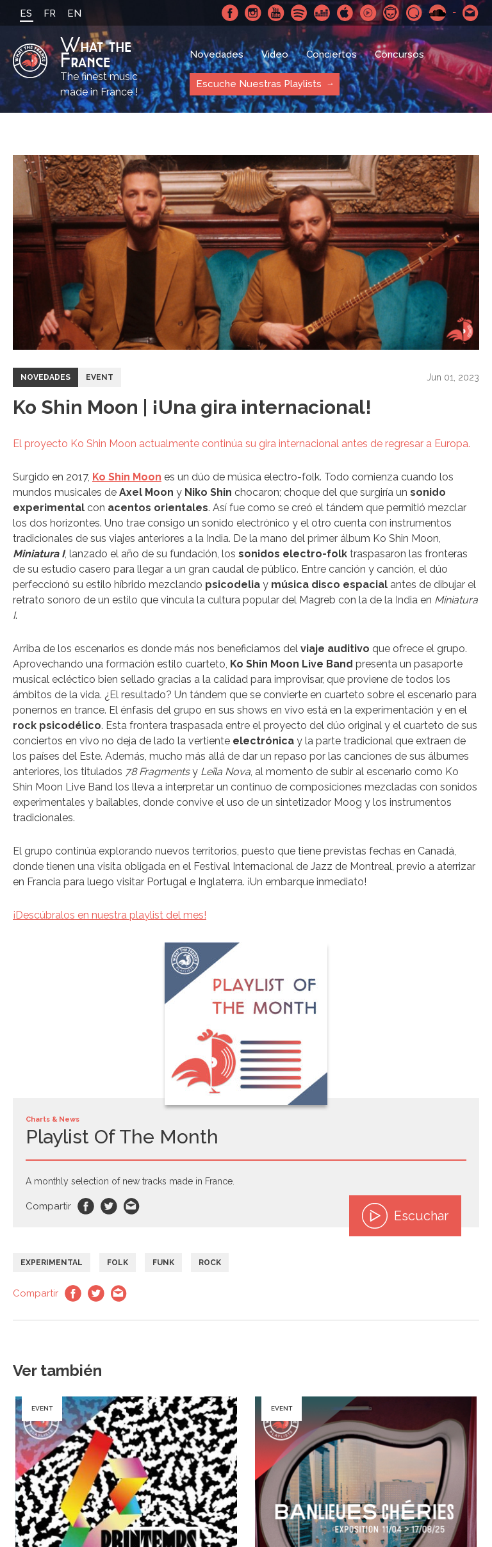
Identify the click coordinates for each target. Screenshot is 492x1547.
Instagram (253, 12)
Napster (391, 12)
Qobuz (414, 12)
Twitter (109, 1206)
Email (132, 1206)
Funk (163, 1262)
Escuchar (405, 1216)
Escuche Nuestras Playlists (259, 84)
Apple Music (345, 12)
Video (274, 54)
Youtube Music (368, 12)
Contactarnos (471, 12)
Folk (117, 1262)
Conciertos (331, 54)
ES (26, 13)
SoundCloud (437, 12)
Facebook (230, 12)
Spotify (299, 12)
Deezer (322, 12)
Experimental (51, 1262)
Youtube (276, 12)
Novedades (216, 54)
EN (74, 13)
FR (50, 13)
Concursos (399, 54)
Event (99, 377)
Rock (210, 1262)
